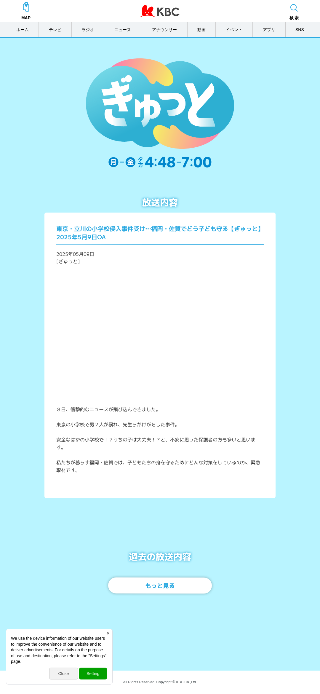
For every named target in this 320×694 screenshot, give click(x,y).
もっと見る (160, 585)
